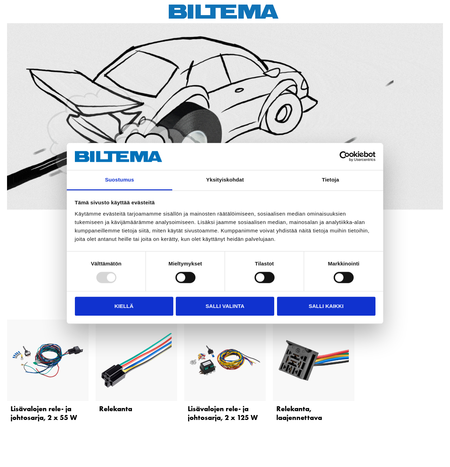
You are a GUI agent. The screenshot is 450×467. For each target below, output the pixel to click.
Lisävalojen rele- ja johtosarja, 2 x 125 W (223, 413)
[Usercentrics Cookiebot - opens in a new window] (344, 156)
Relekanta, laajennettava (299, 413)
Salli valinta (225, 306)
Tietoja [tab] (330, 180)
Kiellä (123, 306)
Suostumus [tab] (119, 180)
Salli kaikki (326, 306)
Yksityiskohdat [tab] (225, 180)
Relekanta (115, 408)
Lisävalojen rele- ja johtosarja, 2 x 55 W (44, 413)
